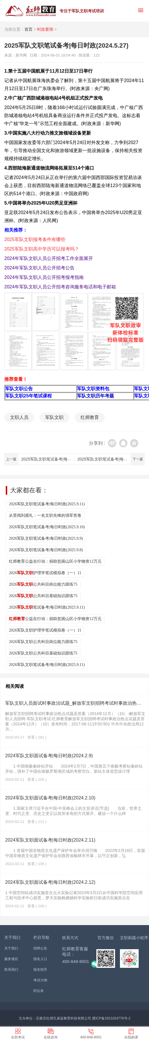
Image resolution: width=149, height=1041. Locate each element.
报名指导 (40, 970)
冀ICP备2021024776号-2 (111, 1018)
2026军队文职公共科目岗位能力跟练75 (43, 642)
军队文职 (54, 417)
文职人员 (19, 417)
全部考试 (18, 1037)
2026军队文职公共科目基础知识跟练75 (43, 653)
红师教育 (90, 417)
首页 (28, 29)
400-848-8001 (91, 1037)
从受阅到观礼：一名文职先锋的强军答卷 (45, 515)
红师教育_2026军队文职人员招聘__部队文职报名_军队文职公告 (30, 11)
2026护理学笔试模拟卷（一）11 (45, 573)
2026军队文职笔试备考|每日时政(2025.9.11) (47, 504)
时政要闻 (45, 29)
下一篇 (138, 459)
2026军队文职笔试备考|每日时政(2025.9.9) (46, 538)
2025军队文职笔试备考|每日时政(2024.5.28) (60, 459)
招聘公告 (40, 948)
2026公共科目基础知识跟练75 (43, 596)
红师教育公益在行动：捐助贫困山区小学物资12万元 (55, 561)
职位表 (38, 991)
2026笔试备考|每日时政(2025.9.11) (47, 607)
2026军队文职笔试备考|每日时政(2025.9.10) (47, 527)
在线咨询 (51, 1037)
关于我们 (11, 948)
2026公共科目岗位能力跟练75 (43, 584)
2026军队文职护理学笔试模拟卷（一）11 (45, 630)
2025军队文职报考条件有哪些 (34, 239)
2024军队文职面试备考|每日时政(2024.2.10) (50, 797)
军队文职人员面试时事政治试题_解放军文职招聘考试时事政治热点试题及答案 (75, 703)
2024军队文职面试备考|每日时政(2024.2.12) (50, 882)
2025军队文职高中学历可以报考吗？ (41, 248)
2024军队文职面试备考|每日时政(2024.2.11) (50, 840)
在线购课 (131, 1037)
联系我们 (11, 970)
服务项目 (11, 959)
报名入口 (40, 959)
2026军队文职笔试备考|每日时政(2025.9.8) (46, 550)
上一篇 (11, 459)
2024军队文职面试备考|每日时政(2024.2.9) (49, 755)
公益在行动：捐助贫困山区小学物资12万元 (55, 619)
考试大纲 (40, 980)
